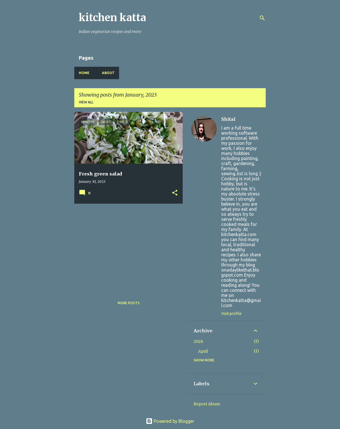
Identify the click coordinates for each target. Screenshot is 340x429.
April (203, 351)
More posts (129, 303)
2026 (198, 341)
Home (84, 73)
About (108, 73)
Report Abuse (207, 403)
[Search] (262, 18)
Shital (228, 119)
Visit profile (231, 313)
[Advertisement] (126, 247)
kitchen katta (112, 17)
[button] (174, 193)
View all (86, 102)
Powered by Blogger (170, 421)
